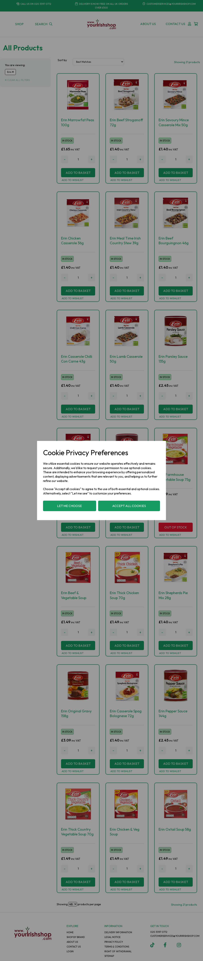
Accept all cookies (129, 506)
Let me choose (69, 506)
